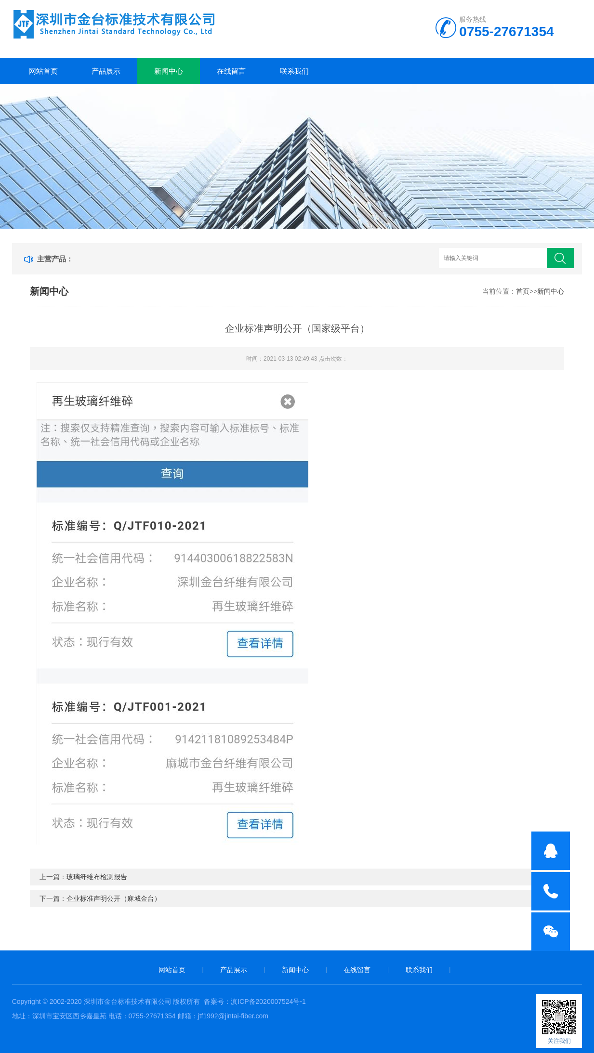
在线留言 (231, 71)
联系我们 (294, 71)
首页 (522, 291)
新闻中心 (168, 71)
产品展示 (106, 71)
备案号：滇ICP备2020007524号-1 (255, 1001)
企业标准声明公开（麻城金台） (113, 898)
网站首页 (43, 71)
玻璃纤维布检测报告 (96, 877)
